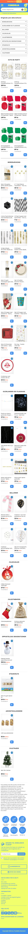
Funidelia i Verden (6, 895)
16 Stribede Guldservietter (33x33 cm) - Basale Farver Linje (20, 249)
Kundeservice (14, 866)
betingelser (14, 859)
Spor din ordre (14, 872)
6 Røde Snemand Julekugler (5, 584)
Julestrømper (7, 37)
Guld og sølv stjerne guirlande (19, 478)
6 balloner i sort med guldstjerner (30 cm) (20, 515)
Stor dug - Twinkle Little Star (19, 345)
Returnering (4, 886)
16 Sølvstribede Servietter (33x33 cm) (6, 249)
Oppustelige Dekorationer (11, 41)
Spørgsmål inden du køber (8, 888)
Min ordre (4, 882)
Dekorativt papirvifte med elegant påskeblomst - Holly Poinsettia (20, 446)
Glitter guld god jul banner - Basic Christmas (6, 478)
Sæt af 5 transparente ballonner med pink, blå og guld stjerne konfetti (20, 547)
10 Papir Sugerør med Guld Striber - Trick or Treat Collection (20, 216)
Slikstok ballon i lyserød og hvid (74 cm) (6, 515)
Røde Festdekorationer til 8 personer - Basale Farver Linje (20, 114)
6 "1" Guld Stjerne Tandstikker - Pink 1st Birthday (20, 184)
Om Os (3, 903)
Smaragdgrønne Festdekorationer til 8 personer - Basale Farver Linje (20, 146)
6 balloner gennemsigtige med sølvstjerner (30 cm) (6, 547)
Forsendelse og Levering (8, 883)
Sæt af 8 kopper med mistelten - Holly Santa (20, 313)
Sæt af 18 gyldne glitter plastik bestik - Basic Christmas (7, 184)
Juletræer (6, 53)
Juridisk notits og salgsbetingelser (11, 897)
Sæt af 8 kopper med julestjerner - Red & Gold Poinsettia (6, 313)
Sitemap (3, 902)
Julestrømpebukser (6, 621)
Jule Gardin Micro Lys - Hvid (7, 446)
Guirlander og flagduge (11, 25)
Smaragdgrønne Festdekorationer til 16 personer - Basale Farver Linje (7, 146)
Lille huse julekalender (7, 733)
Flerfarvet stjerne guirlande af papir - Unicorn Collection (6, 414)
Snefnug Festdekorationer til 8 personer (20, 82)
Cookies (3, 900)
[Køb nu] (12, 90)
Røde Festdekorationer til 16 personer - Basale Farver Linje (7, 114)
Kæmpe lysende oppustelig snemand (6, 659)
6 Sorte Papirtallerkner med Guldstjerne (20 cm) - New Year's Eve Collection (7, 216)
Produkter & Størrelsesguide (9, 885)
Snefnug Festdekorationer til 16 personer (7, 82)
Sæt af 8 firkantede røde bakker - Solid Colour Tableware (6, 345)
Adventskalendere (8, 49)
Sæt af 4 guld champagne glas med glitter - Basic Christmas (7, 280)
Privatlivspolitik (5, 898)
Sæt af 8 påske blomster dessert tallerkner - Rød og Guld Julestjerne (19, 280)
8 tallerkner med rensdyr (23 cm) (5, 377)
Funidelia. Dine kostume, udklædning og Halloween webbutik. (13, 5)
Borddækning (7, 21)
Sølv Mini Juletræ (5, 770)
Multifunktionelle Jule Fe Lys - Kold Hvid (20, 414)
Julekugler (6, 33)
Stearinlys (6, 45)
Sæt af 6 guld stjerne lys (6, 696)
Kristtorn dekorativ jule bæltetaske (19, 622)
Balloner (5, 29)
